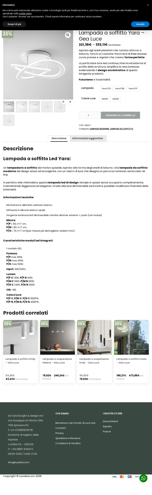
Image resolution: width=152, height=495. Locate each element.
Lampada (87, 88)
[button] (147, 5)
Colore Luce (88, 98)
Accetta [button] (140, 24)
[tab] (59, 138)
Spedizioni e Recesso (67, 438)
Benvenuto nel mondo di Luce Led (75, 423)
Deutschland (110, 421)
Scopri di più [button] (14, 24)
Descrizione (59, 138)
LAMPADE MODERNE (99, 128)
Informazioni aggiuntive (87, 138)
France (107, 431)
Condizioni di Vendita (67, 443)
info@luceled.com (18, 462)
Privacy (59, 433)
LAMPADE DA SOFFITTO (121, 128)
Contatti (60, 428)
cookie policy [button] (25, 13)
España (107, 426)
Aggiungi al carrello (120, 115)
